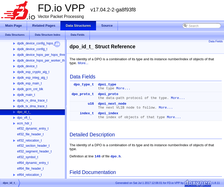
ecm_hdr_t (24, 123)
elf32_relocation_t (29, 140)
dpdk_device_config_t (32, 49)
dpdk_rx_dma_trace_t (32, 100)
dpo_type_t (84, 84)
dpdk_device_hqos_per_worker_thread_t (45, 60)
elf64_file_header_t (30, 168)
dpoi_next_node (112, 104)
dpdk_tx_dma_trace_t (32, 106)
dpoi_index (108, 113)
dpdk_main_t (26, 95)
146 (97, 156)
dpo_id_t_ (24, 112)
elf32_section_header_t (33, 146)
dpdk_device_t (27, 66)
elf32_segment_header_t (34, 151)
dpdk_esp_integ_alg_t (32, 77)
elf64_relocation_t (29, 175)
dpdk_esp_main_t (29, 83)
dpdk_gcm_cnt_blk (30, 89)
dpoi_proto (108, 94)
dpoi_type (107, 84)
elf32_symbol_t (27, 157)
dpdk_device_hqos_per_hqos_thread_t (44, 55)
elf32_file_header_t (30, 134)
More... (83, 63)
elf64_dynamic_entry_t (33, 163)
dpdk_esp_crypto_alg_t (33, 72)
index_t (87, 113)
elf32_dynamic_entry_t (33, 128)
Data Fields (216, 41)
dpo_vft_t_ (24, 117)
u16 (91, 104)
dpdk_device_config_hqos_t (36, 43)
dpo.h (116, 156)
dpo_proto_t (83, 94)
